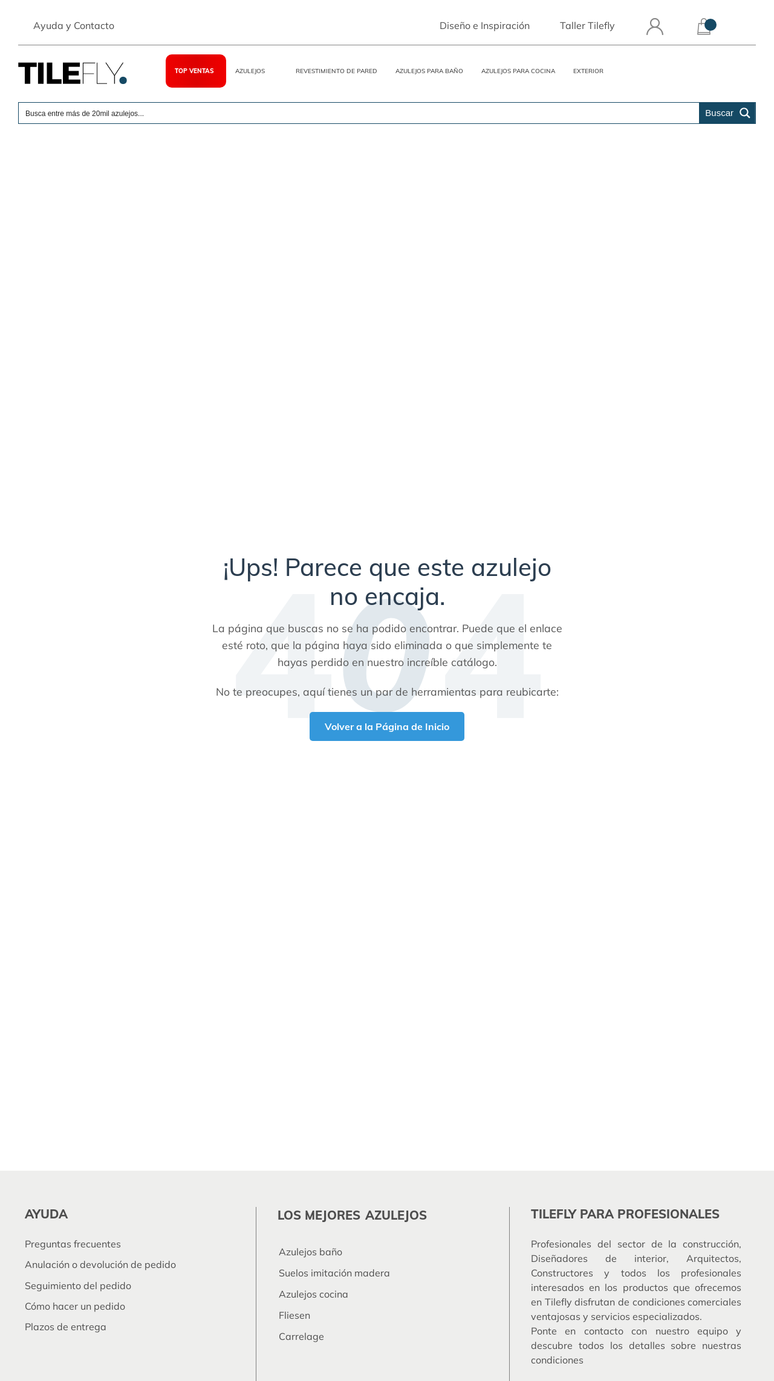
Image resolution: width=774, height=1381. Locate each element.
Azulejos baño (310, 1252)
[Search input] (359, 114)
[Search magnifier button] (727, 114)
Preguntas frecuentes (73, 1244)
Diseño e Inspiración (485, 27)
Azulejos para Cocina (518, 72)
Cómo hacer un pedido (75, 1306)
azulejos (396, 1215)
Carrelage (301, 1336)
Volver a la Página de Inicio (387, 726)
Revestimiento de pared (336, 72)
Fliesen (294, 1315)
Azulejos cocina (313, 1294)
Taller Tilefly (587, 27)
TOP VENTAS (194, 72)
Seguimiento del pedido (78, 1285)
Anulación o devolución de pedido (100, 1264)
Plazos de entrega (65, 1327)
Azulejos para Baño (429, 72)
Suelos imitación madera (334, 1273)
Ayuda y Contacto (73, 27)
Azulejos (250, 72)
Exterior (588, 72)
